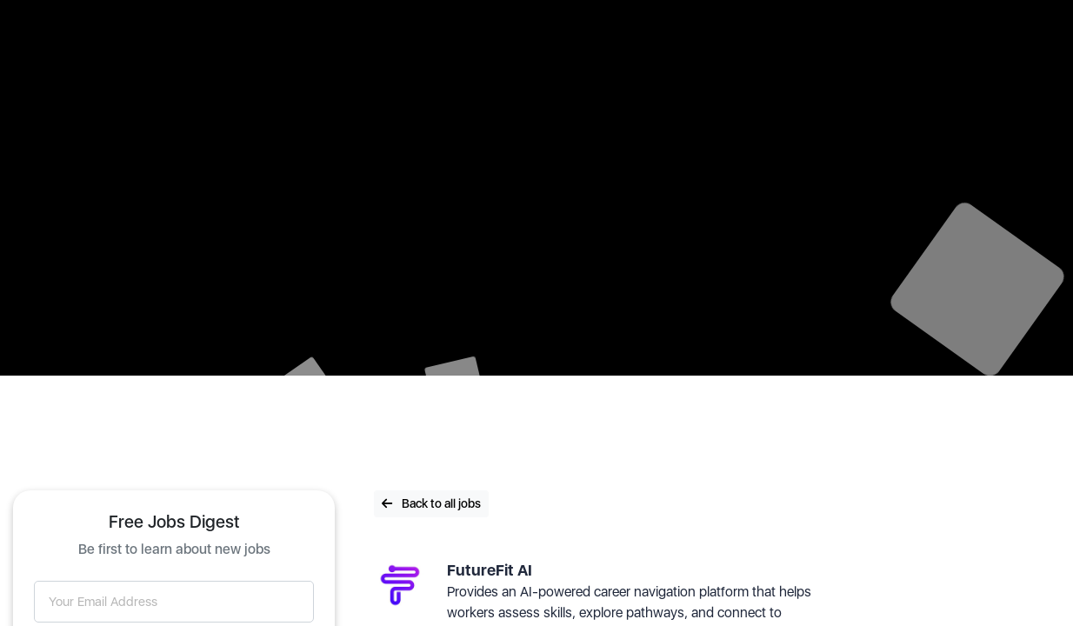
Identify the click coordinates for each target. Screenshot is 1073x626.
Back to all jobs (431, 503)
